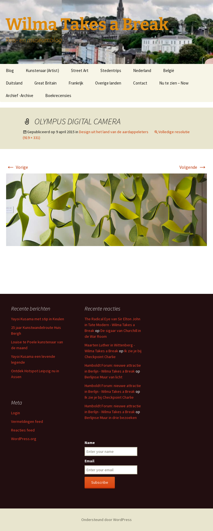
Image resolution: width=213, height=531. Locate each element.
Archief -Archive (19, 95)
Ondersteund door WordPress (106, 519)
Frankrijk (76, 83)
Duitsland (14, 83)
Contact (140, 83)
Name (90, 442)
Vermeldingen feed (27, 421)
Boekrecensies (58, 95)
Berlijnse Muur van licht (103, 376)
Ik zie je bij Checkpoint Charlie (109, 397)
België (168, 70)
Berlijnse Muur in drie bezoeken (111, 417)
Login (15, 412)
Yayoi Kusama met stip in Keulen (37, 318)
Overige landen (108, 83)
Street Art (79, 70)
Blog (10, 70)
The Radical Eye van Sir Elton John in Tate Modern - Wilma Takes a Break (112, 324)
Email (89, 460)
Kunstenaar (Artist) (42, 70)
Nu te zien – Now (174, 83)
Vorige (17, 167)
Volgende (193, 167)
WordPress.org (23, 438)
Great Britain (45, 83)
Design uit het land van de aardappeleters (113, 131)
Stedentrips (110, 70)
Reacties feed (23, 430)
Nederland (142, 70)
